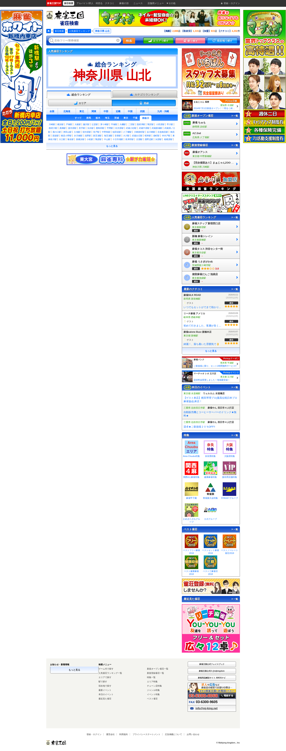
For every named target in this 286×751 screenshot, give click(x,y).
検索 (129, 40)
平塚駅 (114, 124)
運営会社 (110, 734)
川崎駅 (52, 124)
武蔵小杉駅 (131, 128)
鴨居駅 (98, 139)
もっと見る (112, 146)
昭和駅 (148, 135)
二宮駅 (131, 124)
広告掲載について (173, 734)
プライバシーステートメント (146, 734)
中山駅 (107, 139)
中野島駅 (106, 132)
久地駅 (77, 132)
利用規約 (123, 734)
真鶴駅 (62, 128)
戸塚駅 (69, 124)
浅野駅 (88, 135)
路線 (144, 103)
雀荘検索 (59, 31)
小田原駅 (160, 124)
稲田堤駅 (117, 132)
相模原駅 (168, 139)
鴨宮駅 (150, 124)
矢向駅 (90, 128)
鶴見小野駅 (66, 135)
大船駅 (78, 124)
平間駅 (110, 128)
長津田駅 (129, 139)
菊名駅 (70, 139)
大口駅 (62, 139)
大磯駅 (122, 124)
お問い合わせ (193, 734)
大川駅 (126, 135)
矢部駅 (158, 139)
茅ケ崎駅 (104, 124)
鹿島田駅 (100, 128)
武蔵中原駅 (144, 128)
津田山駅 (67, 132)
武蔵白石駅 (137, 135)
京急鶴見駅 (162, 132)
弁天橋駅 (78, 135)
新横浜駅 (80, 139)
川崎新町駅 (139, 132)
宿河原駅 (86, 132)
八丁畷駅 (127, 132)
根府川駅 (53, 128)
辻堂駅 (95, 124)
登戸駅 (96, 132)
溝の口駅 (56, 132)
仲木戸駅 (166, 135)
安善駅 (118, 135)
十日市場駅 (118, 139)
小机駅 (90, 139)
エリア (80, 103)
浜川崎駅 (151, 132)
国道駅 (55, 135)
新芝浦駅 (97, 135)
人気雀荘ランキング (79, 31)
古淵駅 (139, 139)
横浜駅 (60, 124)
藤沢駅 (86, 124)
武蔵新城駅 (157, 128)
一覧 (234, 115)
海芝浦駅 (108, 135)
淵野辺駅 (149, 139)
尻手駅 (82, 128)
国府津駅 (141, 124)
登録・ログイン (94, 734)
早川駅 (170, 124)
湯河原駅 (72, 128)
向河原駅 (119, 128)
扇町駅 (156, 135)
